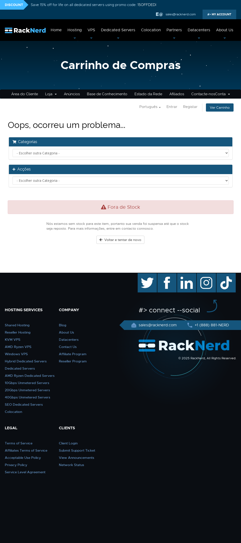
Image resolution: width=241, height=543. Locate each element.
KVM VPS (12, 339)
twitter (144, 275)
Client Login (68, 443)
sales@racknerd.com (181, 14)
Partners (174, 30)
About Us (224, 30)
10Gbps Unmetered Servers (27, 383)
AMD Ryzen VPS (18, 347)
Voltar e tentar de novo (120, 240)
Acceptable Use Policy (23, 457)
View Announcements (76, 457)
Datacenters (199, 30)
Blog (62, 325)
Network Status (71, 465)
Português (150, 107)
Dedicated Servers (118, 30)
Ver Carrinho (220, 107)
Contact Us (68, 347)
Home (56, 30)
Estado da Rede (148, 94)
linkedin (184, 275)
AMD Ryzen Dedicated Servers (30, 375)
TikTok (222, 275)
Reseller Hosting (18, 332)
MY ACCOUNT (221, 14)
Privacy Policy (16, 465)
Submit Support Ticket (77, 450)
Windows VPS (16, 354)
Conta (222, 94)
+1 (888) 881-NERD (211, 325)
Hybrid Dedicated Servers (26, 361)
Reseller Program (73, 361)
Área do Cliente (24, 94)
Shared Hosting (17, 325)
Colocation (151, 30)
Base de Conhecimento (107, 94)
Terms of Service (18, 443)
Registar (190, 107)
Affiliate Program (73, 354)
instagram (206, 275)
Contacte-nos (203, 94)
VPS (91, 30)
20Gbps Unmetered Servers (27, 390)
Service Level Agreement (25, 472)
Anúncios (72, 94)
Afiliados (176, 94)
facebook (166, 275)
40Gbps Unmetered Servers (27, 397)
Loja (51, 94)
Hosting (75, 30)
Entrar (172, 107)
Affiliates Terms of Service (26, 450)
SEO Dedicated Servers (24, 404)
